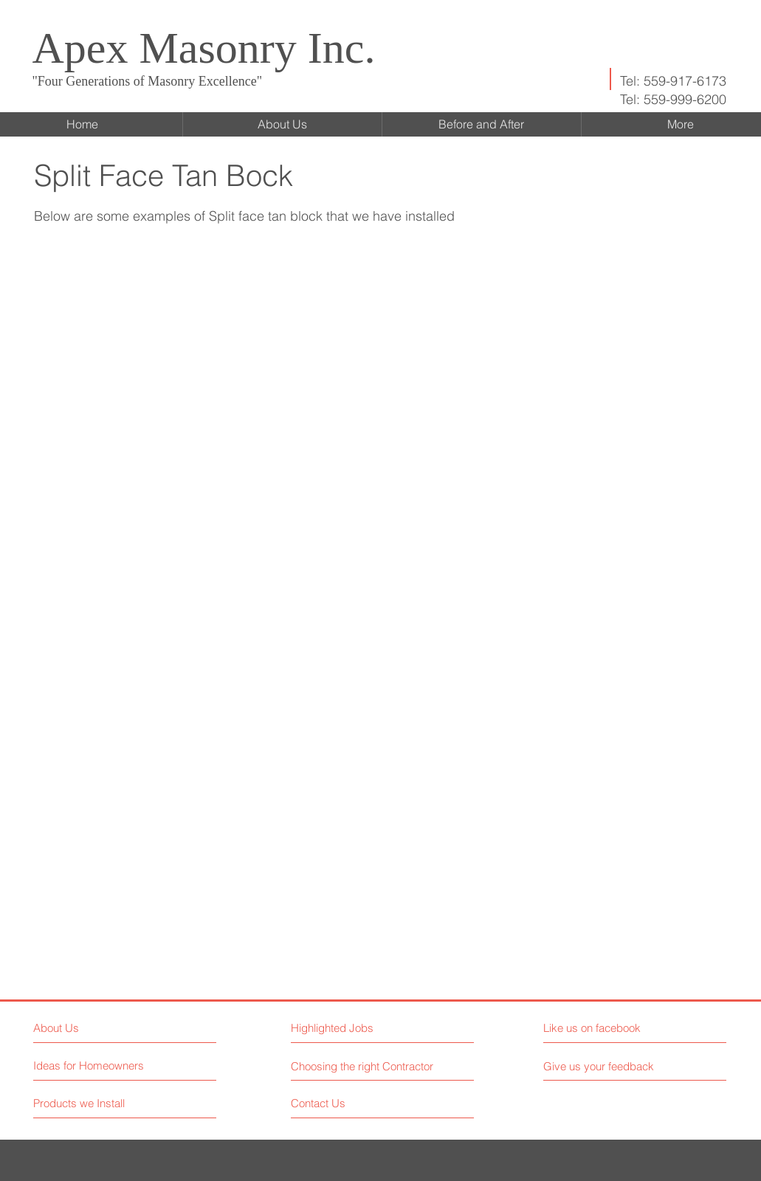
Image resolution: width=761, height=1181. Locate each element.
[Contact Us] (346, 1103)
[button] (129, 408)
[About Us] (97, 1028)
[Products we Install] (89, 1103)
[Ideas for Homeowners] (89, 1065)
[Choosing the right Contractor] (364, 1066)
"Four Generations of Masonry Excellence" (147, 81)
